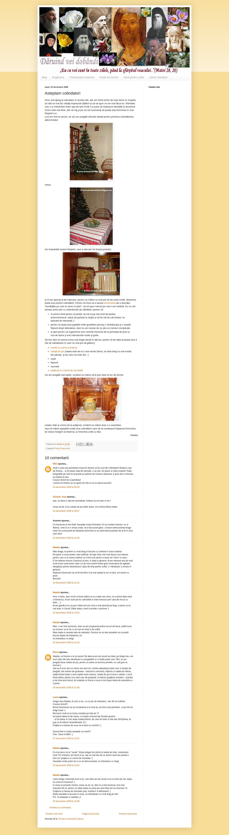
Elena (56, 652)
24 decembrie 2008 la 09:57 (66, 511)
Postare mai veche (128, 814)
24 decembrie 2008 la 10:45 (66, 538)
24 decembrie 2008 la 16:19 (66, 642)
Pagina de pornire (90, 814)
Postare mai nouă (54, 814)
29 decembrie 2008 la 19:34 (66, 765)
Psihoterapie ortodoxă (82, 77)
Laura (56, 697)
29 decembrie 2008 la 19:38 (66, 801)
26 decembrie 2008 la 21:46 (66, 687)
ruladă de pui (57, 351)
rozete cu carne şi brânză (64, 347)
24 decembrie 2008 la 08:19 (66, 487)
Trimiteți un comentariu (60, 807)
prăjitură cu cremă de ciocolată (67, 370)
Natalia (56, 547)
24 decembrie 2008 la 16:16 (66, 612)
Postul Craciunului (62, 448)
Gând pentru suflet (133, 77)
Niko (55, 464)
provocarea (110, 303)
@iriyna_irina (59, 497)
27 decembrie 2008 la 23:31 (66, 738)
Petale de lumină (108, 77)
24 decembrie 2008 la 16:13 (66, 582)
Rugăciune (58, 77)
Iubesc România (158, 77)
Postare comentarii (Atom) (71, 819)
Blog (44, 77)
